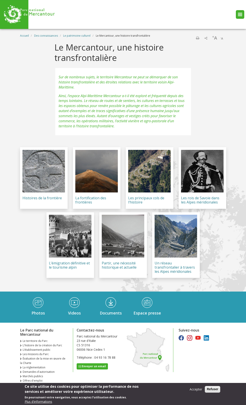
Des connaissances (46, 36)
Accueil (24, 36)
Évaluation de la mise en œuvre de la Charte (42, 361)
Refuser (212, 390)
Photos (38, 313)
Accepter (196, 390)
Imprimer (197, 38)
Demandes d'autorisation (39, 372)
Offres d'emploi (33, 380)
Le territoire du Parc (35, 341)
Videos (74, 313)
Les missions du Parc (36, 354)
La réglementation (34, 367)
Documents (111, 313)
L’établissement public (36, 350)
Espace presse (147, 313)
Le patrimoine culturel (77, 36)
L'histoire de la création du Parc (42, 345)
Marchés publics (33, 376)
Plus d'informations (38, 402)
